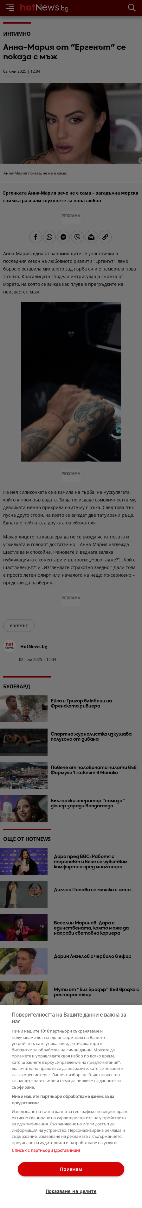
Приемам (71, 1169)
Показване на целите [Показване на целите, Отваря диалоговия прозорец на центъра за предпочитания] (71, 1191)
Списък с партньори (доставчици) (46, 1150)
